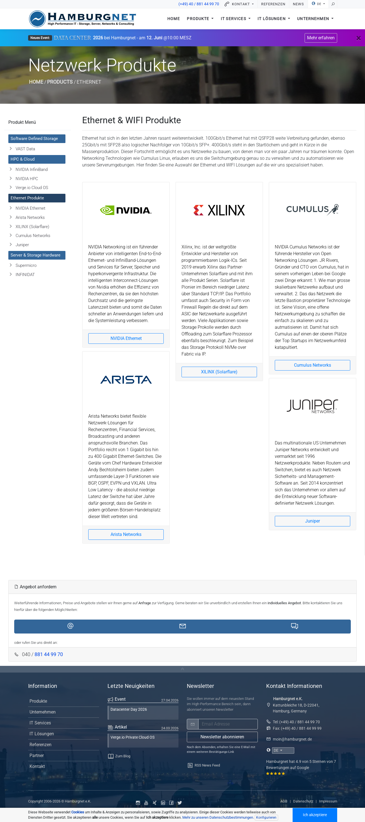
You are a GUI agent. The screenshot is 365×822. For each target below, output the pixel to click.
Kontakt (37, 766)
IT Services (234, 18)
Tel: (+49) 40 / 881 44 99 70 (296, 722)
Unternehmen (313, 18)
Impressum (328, 801)
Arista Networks (30, 217)
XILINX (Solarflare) (32, 226)
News (298, 4)
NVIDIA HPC (27, 178)
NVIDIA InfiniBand (32, 169)
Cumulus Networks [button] (312, 365)
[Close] (358, 38)
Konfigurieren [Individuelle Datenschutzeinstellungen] (266, 817)
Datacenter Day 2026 (129, 709)
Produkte (198, 18)
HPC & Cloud (23, 159)
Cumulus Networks (33, 235)
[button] (70, 627)
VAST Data (25, 148)
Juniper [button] (312, 521)
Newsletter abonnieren (222, 736)
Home (173, 18)
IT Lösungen (272, 18)
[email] (228, 724)
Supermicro (26, 265)
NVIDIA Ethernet (30, 208)
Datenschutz (303, 801)
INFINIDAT (25, 274)
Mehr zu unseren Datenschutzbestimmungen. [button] (218, 817)
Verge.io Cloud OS (32, 187)
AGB (283, 801)
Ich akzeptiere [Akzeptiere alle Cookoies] (315, 815)
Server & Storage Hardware (35, 255)
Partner (37, 755)
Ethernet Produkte (27, 197)
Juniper (22, 244)
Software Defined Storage (34, 138)
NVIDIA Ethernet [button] (126, 338)
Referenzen (273, 4)
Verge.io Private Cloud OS (133, 737)
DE (316, 3)
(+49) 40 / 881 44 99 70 (198, 4)
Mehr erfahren (321, 37)
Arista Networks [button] (126, 534)
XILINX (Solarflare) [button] (219, 371)
